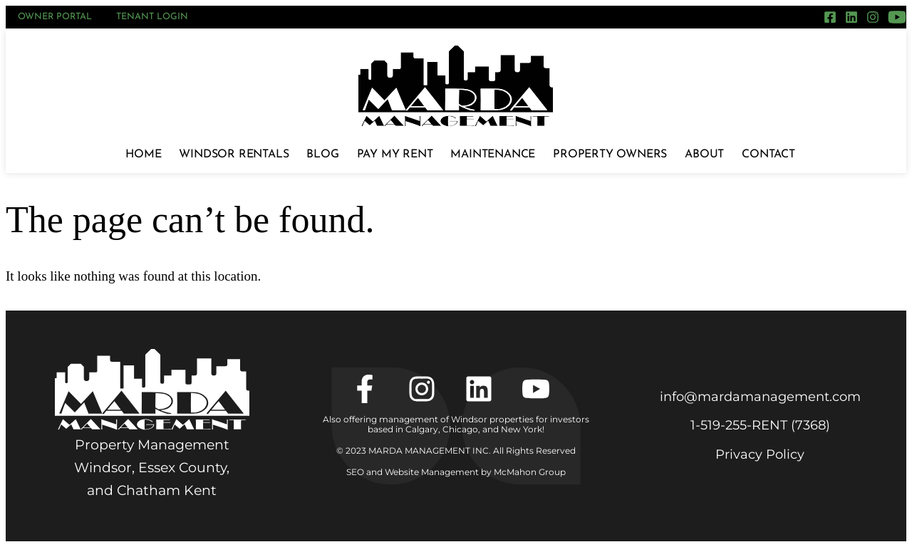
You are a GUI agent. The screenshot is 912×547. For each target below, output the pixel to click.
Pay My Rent (395, 154)
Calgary (421, 429)
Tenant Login (152, 16)
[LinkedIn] (851, 17)
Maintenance (492, 154)
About (704, 154)
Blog (322, 154)
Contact (768, 154)
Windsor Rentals (234, 154)
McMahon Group (530, 472)
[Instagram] (872, 17)
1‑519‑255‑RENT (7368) (760, 425)
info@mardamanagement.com (760, 397)
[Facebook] (830, 17)
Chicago (460, 429)
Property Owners (610, 154)
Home (143, 154)
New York (521, 429)
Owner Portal (55, 16)
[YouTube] (897, 17)
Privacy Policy (759, 454)
